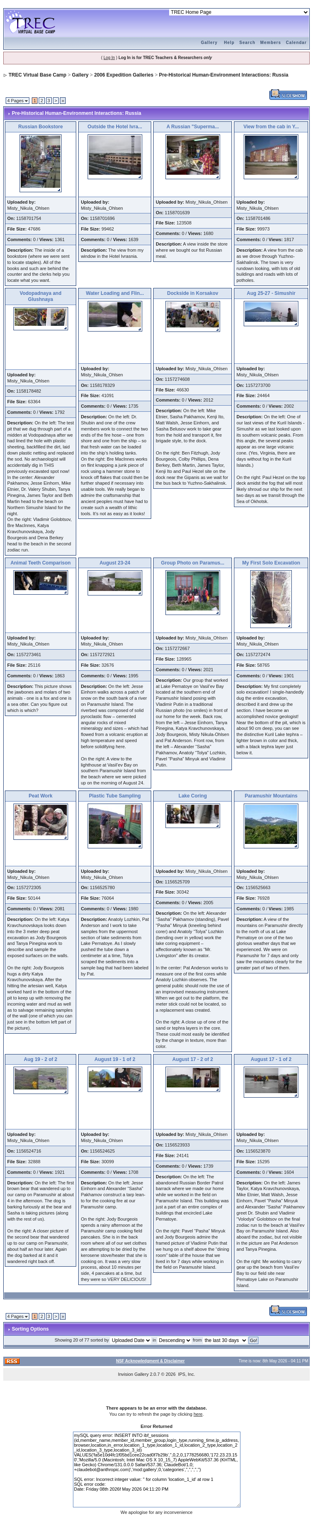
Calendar (296, 42)
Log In (109, 57)
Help (229, 42)
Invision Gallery (133, 1374)
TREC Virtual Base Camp (37, 75)
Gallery (209, 42)
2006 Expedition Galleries (123, 75)
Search (247, 42)
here (198, 1414)
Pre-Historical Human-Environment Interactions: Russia (223, 75)
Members (270, 42)
